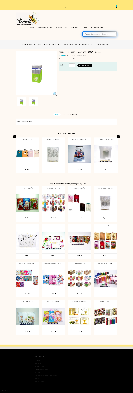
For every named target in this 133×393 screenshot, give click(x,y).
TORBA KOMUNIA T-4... (27, 301)
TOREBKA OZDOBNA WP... (53, 226)
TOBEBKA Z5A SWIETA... (79, 226)
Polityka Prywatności (97, 27)
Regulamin (74, 27)
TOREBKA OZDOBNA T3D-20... (53, 264)
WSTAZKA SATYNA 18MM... (105, 264)
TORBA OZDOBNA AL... (105, 301)
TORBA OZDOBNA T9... (79, 264)
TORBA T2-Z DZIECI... (53, 301)
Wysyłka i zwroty (61, 27)
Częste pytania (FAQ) (45, 27)
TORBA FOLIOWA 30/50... (79, 139)
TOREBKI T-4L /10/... (106, 226)
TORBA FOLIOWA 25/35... (53, 139)
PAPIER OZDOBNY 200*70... (27, 264)
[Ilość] (71, 65)
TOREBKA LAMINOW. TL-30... (27, 226)
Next (118, 136)
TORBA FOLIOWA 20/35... (105, 188)
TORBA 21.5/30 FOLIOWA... (106, 139)
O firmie (32, 27)
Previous (14, 136)
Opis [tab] (56, 114)
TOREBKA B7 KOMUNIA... (79, 301)
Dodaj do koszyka (84, 65)
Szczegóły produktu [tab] (70, 114)
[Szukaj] (99, 34)
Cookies (84, 27)
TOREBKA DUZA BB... (27, 139)
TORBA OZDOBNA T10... (53, 188)
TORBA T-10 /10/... (27, 188)
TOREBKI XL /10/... (79, 188)
